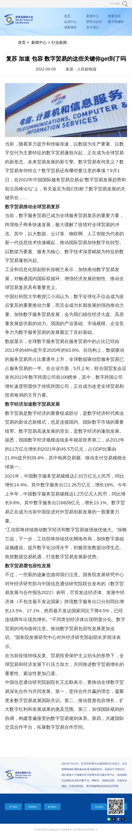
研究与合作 (94, 21)
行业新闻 (59, 42)
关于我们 (92, 27)
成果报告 (70, 27)
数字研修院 (116, 21)
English (117, 4)
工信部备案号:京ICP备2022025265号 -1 (78, 829)
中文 (111, 4)
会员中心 (70, 21)
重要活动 (114, 16)
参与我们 (52, 806)
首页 (67, 16)
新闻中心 (92, 16)
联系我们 (33, 806)
